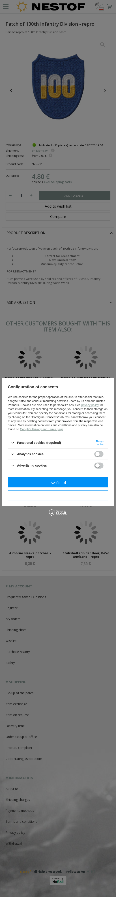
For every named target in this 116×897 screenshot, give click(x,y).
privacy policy (90, 405)
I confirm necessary (58, 495)
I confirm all (58, 482)
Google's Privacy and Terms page (41, 429)
